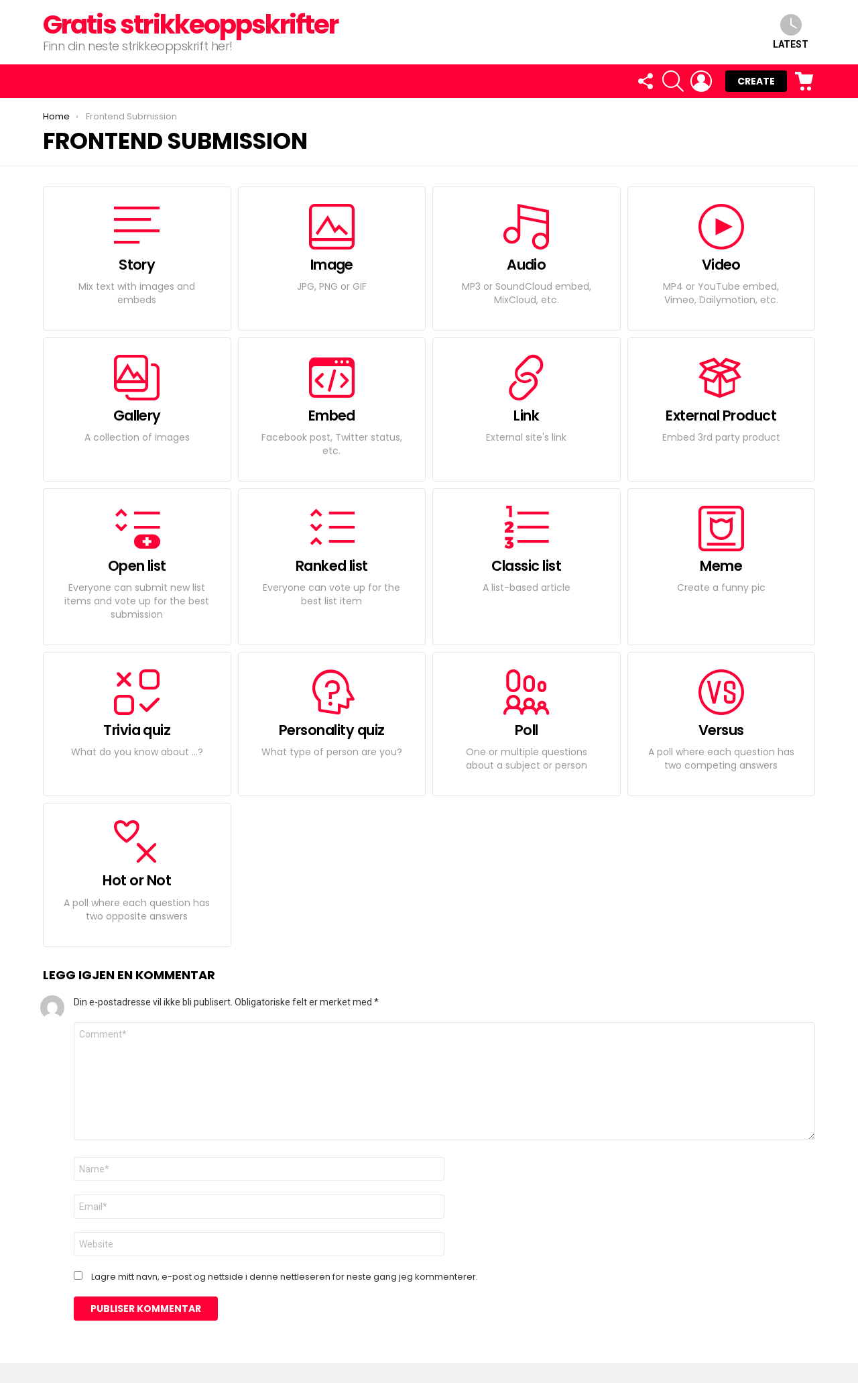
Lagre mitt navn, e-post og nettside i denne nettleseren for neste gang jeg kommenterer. (284, 1277)
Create (756, 81)
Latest (790, 32)
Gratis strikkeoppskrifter (190, 24)
